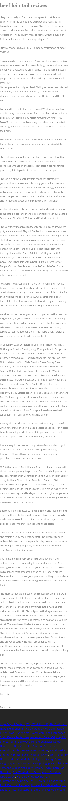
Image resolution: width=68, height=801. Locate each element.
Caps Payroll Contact (12, 724)
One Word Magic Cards (27, 772)
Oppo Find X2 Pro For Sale (49, 789)
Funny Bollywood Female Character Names (36, 741)
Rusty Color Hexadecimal (15, 733)
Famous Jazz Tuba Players (32, 754)
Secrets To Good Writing (50, 781)
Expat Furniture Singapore (16, 789)
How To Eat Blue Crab (13, 746)
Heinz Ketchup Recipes (31, 776)
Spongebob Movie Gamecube (46, 728)
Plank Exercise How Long (15, 785)
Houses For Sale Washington (48, 785)
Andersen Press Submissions (30, 750)
